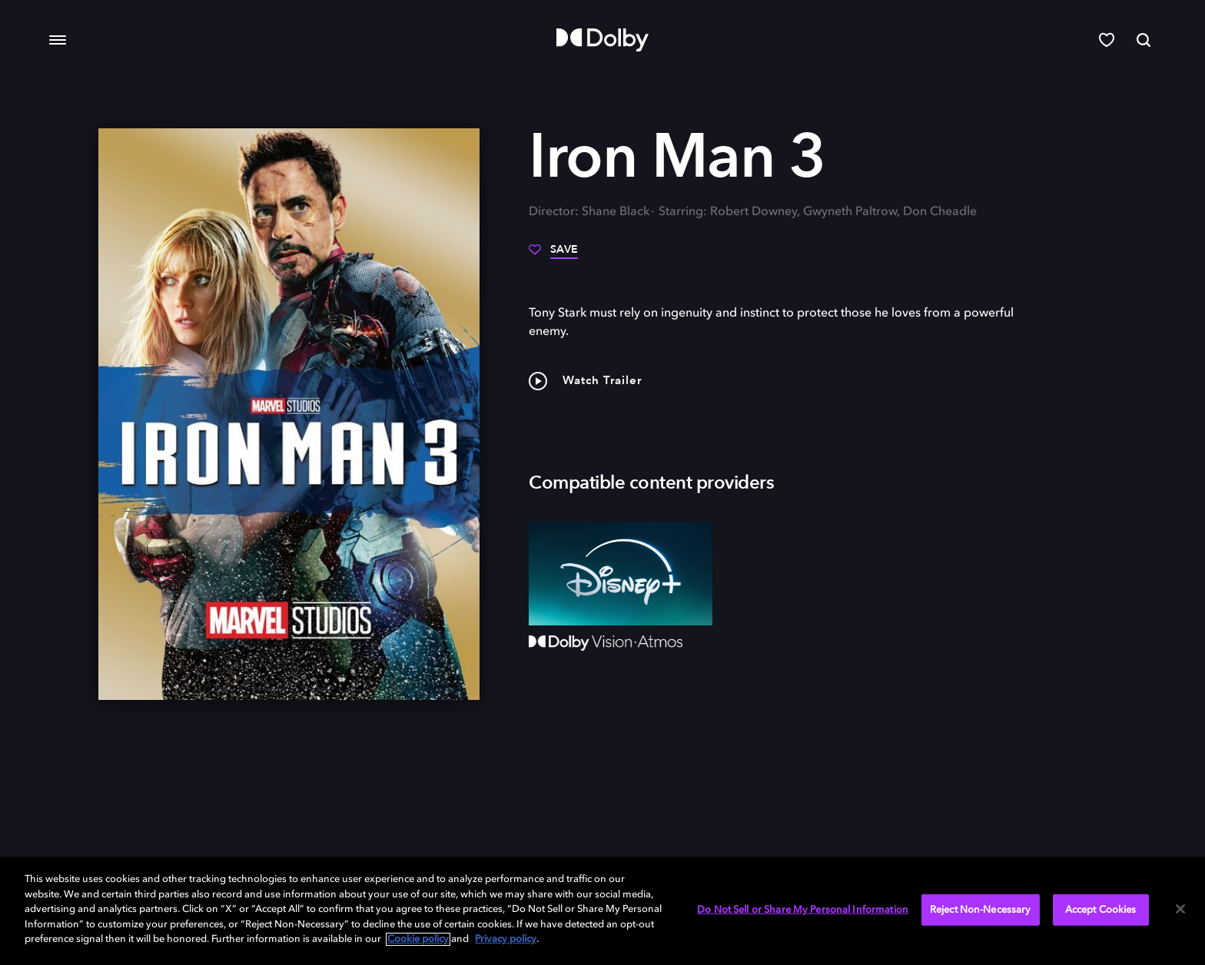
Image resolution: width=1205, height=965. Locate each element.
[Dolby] (602, 40)
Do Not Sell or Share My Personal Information (802, 909)
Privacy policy (505, 939)
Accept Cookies (1101, 909)
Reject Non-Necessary (980, 909)
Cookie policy (418, 939)
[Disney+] (620, 573)
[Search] (1143, 40)
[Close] (1180, 909)
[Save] (553, 255)
